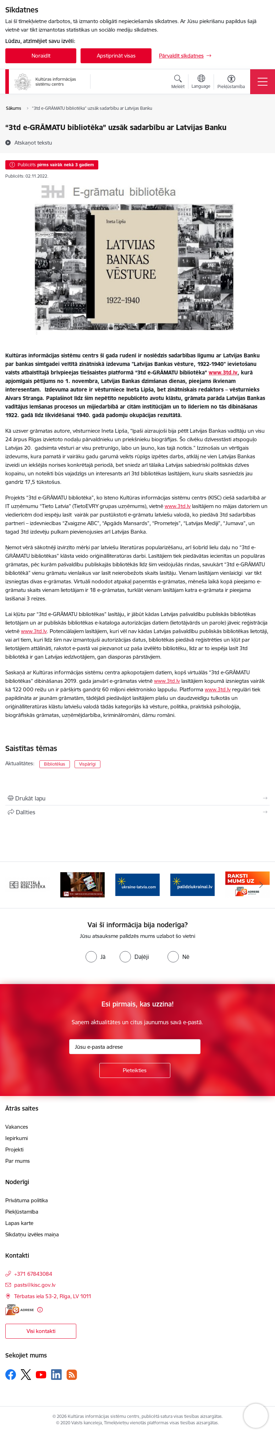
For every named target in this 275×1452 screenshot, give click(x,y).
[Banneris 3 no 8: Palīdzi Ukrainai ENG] (137, 884)
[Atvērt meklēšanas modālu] (178, 82)
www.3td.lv (178, 506)
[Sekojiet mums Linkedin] (56, 1374)
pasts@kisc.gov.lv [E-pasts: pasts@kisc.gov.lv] (34, 1284)
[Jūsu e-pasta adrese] (134, 1046)
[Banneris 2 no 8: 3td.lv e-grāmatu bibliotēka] (82, 884)
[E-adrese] (19, 1310)
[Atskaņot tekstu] (33, 142)
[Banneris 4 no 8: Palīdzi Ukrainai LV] (192, 884)
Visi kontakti (41, 1331)
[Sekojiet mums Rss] (71, 1375)
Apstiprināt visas (116, 55)
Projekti (14, 1149)
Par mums (17, 1160)
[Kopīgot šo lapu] (137, 812)
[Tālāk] (261, 885)
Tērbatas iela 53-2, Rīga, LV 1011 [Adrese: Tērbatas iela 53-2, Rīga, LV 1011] (53, 1296)
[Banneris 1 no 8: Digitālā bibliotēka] (27, 884)
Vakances (16, 1126)
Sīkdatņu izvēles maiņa (32, 1234)
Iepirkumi (16, 1138)
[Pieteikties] (134, 1070)
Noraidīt (41, 55)
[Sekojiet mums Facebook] (10, 1374)
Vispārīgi (87, 764)
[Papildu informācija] (40, 1309)
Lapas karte (19, 1223)
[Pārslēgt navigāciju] (262, 81)
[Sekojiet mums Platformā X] (26, 1374)
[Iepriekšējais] (14, 885)
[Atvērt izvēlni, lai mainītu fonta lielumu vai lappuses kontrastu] (231, 82)
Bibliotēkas (54, 764)
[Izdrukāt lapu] (137, 798)
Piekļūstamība (21, 1211)
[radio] (95, 956)
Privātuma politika (26, 1200)
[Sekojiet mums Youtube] (41, 1374)
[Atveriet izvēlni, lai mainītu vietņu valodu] (201, 82)
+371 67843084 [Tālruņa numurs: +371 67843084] (33, 1273)
